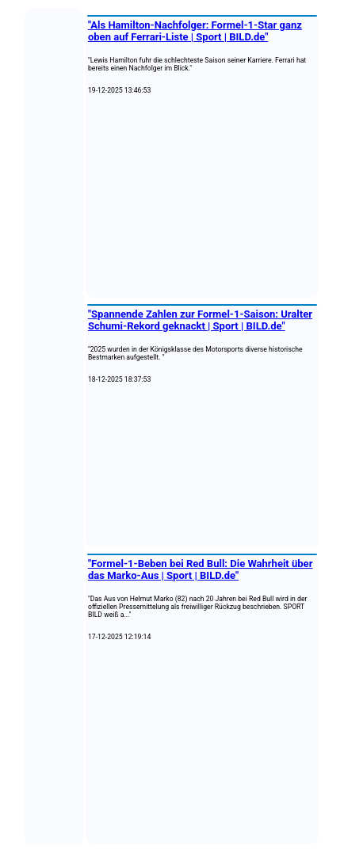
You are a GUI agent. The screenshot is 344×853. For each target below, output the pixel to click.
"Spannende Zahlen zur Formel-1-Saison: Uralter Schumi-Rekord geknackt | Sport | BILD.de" (200, 320)
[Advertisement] (202, 196)
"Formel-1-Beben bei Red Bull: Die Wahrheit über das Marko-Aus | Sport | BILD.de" (200, 569)
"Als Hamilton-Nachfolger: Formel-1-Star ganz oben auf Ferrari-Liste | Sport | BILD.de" (195, 31)
